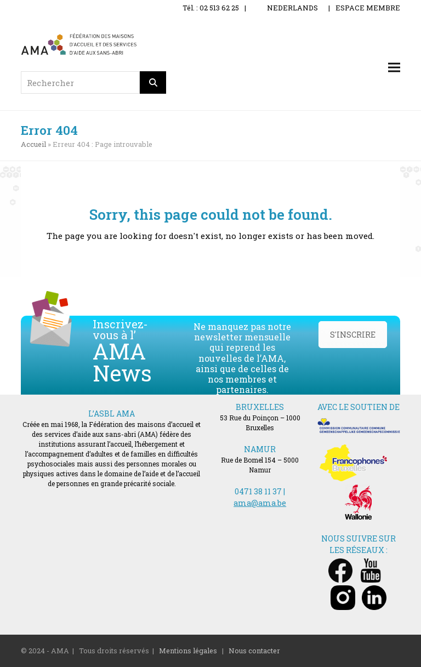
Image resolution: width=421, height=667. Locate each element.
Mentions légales (188, 650)
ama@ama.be (260, 503)
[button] (394, 67)
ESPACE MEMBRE (367, 8)
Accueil (33, 144)
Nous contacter (254, 650)
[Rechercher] (153, 82)
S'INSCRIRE (353, 334)
